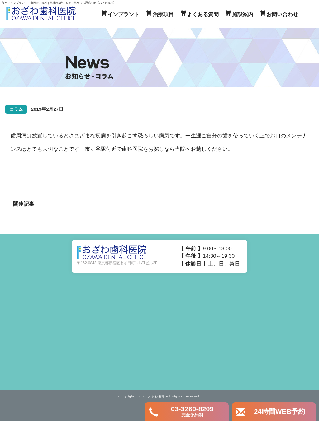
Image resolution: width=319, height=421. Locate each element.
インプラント (123, 14)
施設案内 (242, 14)
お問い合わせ (282, 14)
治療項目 (163, 14)
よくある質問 (203, 14)
